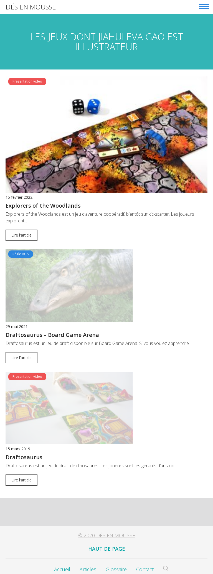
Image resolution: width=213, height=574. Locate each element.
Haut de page (106, 536)
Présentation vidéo (27, 81)
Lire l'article (21, 235)
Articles (88, 556)
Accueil (62, 556)
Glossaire (116, 556)
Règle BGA (20, 254)
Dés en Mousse (31, 6)
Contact (145, 556)
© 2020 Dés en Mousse (106, 522)
